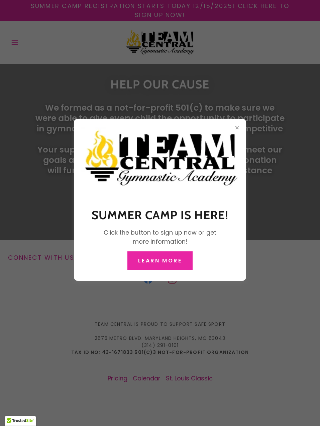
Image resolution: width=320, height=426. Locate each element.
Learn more (160, 260)
